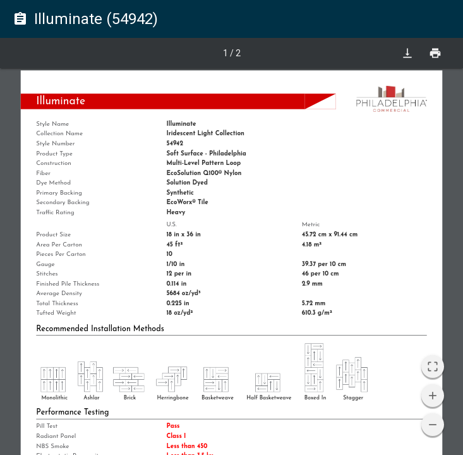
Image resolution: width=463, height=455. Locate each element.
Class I (176, 436)
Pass (172, 426)
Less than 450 (186, 446)
